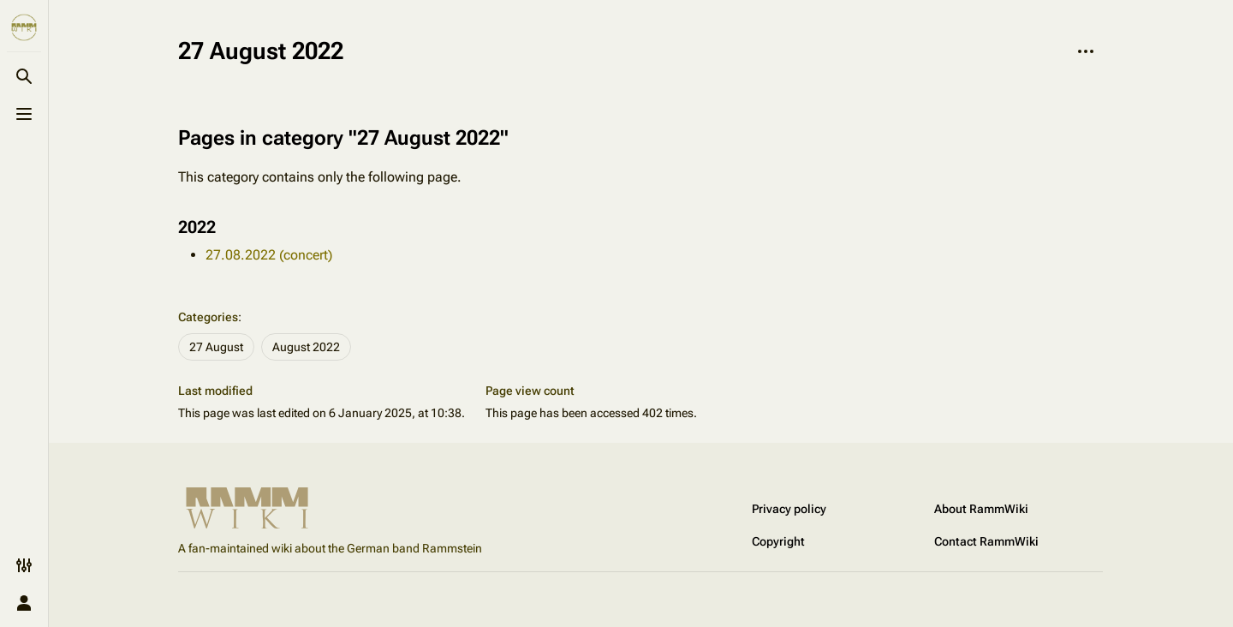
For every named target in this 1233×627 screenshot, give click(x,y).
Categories (208, 317)
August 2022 (306, 347)
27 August (216, 347)
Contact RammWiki (986, 541)
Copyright (778, 541)
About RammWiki (981, 509)
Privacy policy (789, 509)
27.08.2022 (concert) (269, 255)
